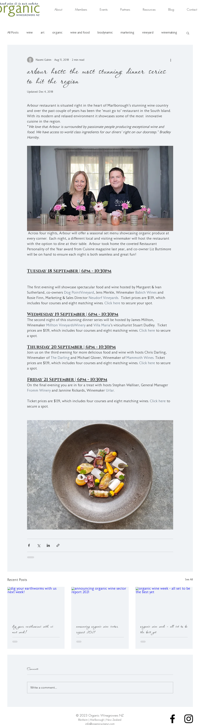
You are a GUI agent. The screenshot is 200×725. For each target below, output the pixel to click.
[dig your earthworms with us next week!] (36, 603)
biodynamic (105, 33)
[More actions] (170, 60)
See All (189, 579)
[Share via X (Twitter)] (38, 545)
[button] (188, 32)
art (42, 33)
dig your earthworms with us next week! (32, 629)
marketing (127, 33)
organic (57, 33)
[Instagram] (188, 719)
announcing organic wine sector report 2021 (97, 629)
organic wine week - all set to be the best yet (164, 629)
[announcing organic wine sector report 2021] (100, 603)
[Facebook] (172, 719)
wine (29, 33)
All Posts (13, 33)
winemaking (169, 33)
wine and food (80, 33)
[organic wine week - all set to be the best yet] (164, 603)
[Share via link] (58, 545)
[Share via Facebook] (29, 545)
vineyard (147, 33)
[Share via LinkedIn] (48, 545)
